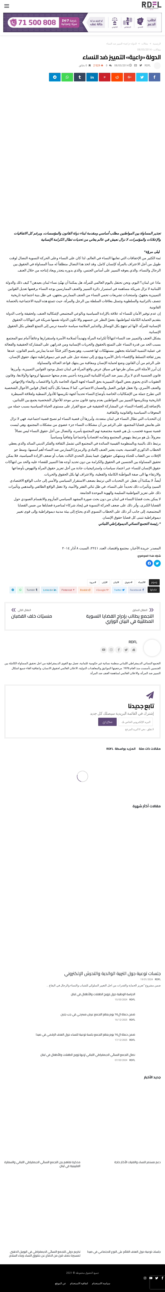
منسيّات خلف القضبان (31, 614)
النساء (141, 582)
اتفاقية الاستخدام (79, 1283)
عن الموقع (60, 1283)
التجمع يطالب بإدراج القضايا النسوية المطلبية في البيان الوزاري (119, 616)
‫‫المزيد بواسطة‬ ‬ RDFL (121, 749)
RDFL (148, 65)
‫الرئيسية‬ (157, 43)
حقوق (128, 582)
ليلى (104, 582)
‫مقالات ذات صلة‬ (150, 749)
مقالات (144, 43)
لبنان (115, 582)
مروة (92, 582)
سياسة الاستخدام (101, 1283)
